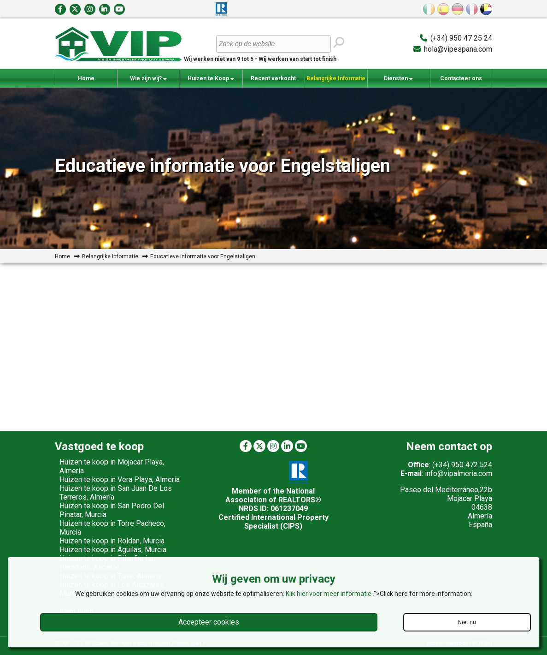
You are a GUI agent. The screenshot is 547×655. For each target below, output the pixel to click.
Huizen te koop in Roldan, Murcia (112, 540)
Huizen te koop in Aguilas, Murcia (112, 549)
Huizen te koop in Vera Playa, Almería (119, 479)
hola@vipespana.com (458, 49)
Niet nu (467, 622)
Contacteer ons (461, 78)
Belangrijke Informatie (335, 81)
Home (86, 78)
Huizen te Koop (211, 79)
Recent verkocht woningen (273, 81)
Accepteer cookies (208, 622)
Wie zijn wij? (148, 79)
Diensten (398, 79)
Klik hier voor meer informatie (329, 593)
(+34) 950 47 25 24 (461, 38)
